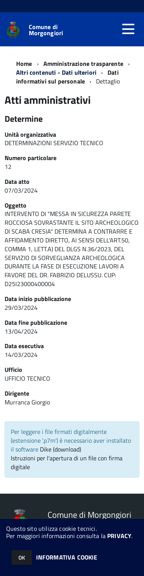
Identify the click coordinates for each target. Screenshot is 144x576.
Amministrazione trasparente (83, 63)
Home (24, 63)
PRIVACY (119, 535)
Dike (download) (60, 449)
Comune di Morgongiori (46, 30)
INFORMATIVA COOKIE (67, 557)
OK (21, 557)
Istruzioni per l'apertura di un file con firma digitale (66, 462)
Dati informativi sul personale (67, 77)
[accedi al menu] (128, 29)
